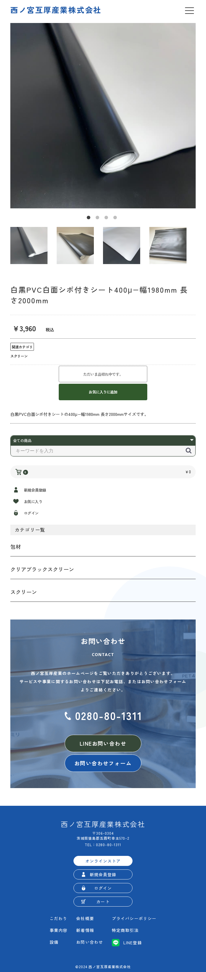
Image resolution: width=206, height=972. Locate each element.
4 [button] (116, 219)
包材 (15, 546)
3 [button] (107, 219)
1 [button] (90, 219)
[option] (103, 115)
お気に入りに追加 (103, 392)
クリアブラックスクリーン (42, 569)
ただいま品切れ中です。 (103, 374)
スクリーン (23, 592)
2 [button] (99, 219)
